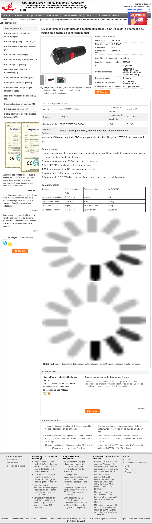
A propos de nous (34, 15)
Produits (18, 15)
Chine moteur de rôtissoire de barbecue (42, 519)
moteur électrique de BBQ (96, 364)
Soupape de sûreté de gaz (16, 83)
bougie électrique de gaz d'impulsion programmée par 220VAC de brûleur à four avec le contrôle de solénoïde (74, 467)
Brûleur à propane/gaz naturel (17, 41)
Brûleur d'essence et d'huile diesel (20, 46)
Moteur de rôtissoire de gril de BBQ (34, 20)
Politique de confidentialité (12, 519)
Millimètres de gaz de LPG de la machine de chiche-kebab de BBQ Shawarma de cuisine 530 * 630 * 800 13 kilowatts (105, 510)
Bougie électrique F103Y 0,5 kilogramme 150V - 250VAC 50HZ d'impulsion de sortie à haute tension (76, 491)
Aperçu (7, 15)
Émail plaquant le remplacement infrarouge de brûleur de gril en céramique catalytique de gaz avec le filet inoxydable (46, 490)
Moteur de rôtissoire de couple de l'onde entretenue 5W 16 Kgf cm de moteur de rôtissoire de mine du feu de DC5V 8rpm (68, 439)
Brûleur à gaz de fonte (14, 109)
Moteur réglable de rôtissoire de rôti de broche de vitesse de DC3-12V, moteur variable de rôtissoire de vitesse (120, 439)
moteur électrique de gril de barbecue (124, 364)
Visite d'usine (52, 15)
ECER (82, 521)
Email (148, 7)
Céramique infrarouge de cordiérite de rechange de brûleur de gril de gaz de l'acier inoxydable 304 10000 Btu (44, 503)
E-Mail (127, 466)
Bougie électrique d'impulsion (18, 104)
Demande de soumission (133, 7)
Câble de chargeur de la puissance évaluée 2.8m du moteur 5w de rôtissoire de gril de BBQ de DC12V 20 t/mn (120, 429)
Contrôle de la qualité (72, 15)
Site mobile (130, 472)
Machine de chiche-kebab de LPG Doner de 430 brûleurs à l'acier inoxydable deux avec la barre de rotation (106, 497)
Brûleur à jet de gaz (13, 64)
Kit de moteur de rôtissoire (16, 78)
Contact (89, 15)
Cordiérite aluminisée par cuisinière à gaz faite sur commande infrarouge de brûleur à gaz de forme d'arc (46, 478)
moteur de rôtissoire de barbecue (69, 364)
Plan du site (129, 469)
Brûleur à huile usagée (14, 55)
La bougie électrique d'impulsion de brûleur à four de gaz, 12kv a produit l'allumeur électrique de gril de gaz (76, 479)
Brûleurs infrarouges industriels (18, 60)
